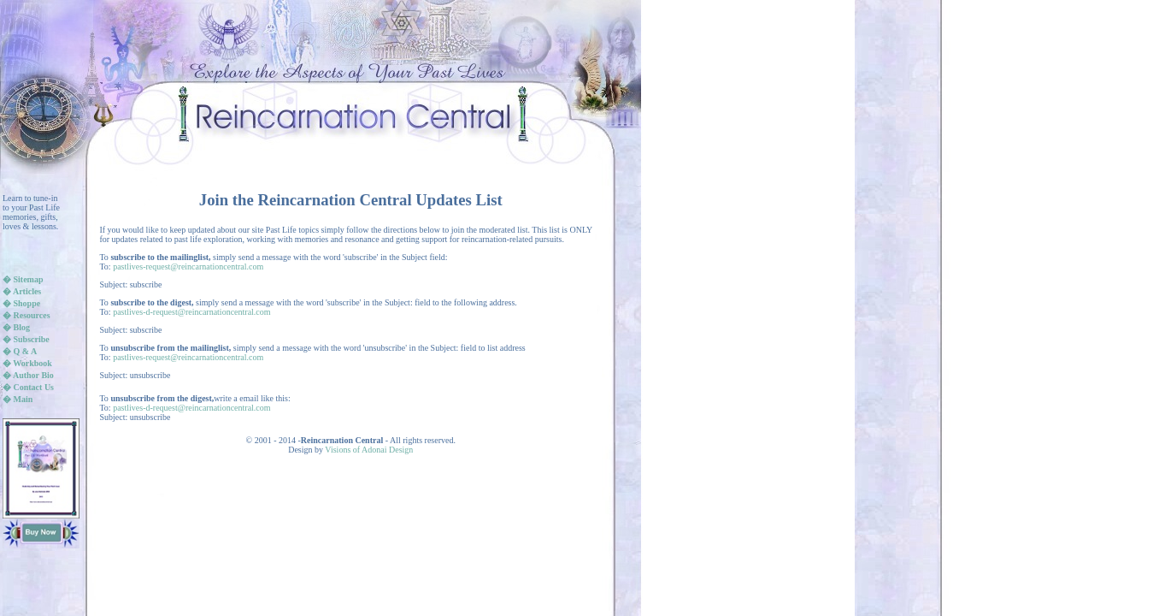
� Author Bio (28, 375)
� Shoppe (21, 303)
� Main (17, 399)
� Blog (16, 327)
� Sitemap (23, 279)
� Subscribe (26, 339)
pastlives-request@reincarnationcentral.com (188, 266)
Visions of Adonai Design (369, 449)
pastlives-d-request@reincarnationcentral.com (191, 312)
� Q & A (20, 351)
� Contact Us (28, 387)
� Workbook (27, 363)
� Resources (26, 315)
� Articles (22, 291)
